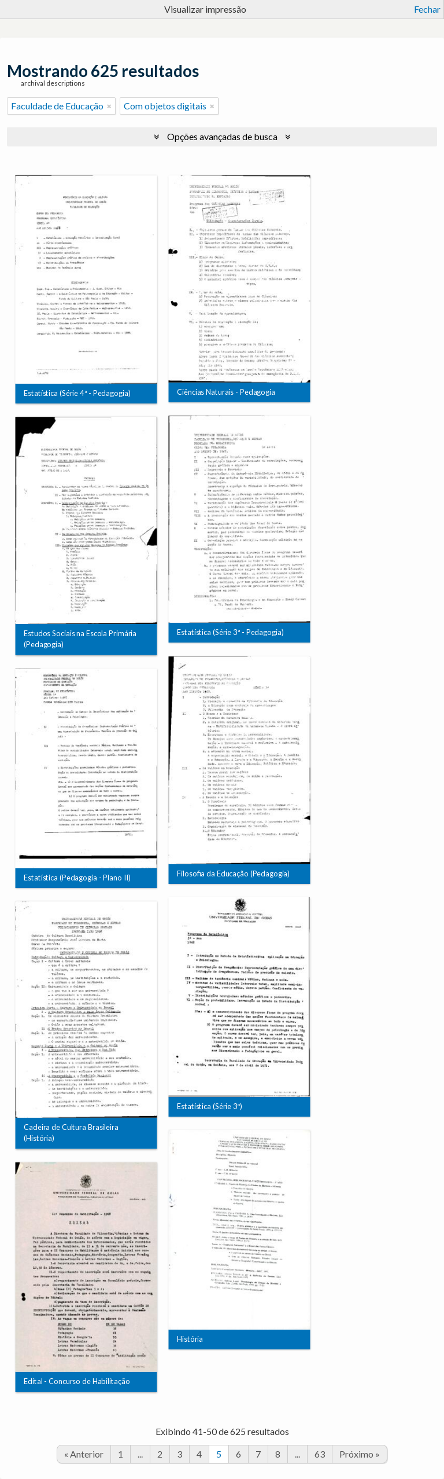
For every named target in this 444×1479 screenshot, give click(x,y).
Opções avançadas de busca (222, 136)
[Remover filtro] (109, 106)
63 (319, 1453)
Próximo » (359, 1453)
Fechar (427, 8)
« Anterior (83, 1453)
